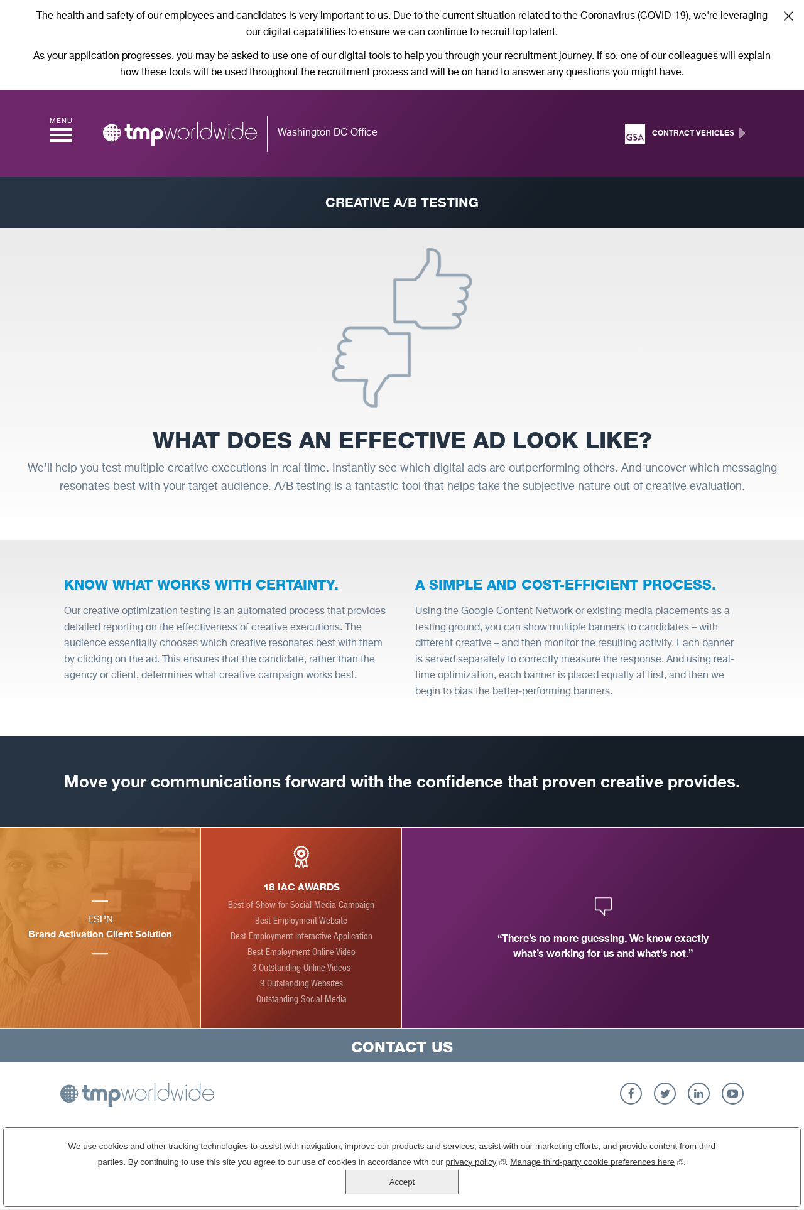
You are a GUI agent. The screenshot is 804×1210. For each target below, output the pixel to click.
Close (788, 15)
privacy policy (445, 1185)
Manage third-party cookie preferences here (566, 1185)
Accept (750, 1178)
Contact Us (402, 1047)
